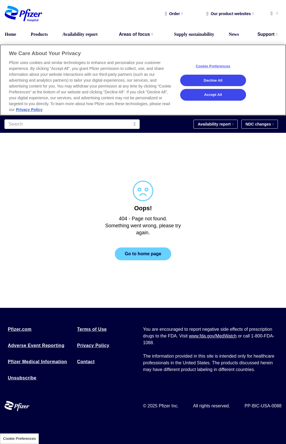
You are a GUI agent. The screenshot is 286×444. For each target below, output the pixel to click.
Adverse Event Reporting (36, 345)
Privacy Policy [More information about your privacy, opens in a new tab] (29, 109)
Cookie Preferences (19, 438)
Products (39, 34)
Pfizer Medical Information (37, 361)
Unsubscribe (22, 377)
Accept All (213, 95)
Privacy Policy (93, 345)
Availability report (79, 34)
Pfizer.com (20, 329)
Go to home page (143, 253)
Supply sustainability (194, 34)
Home (10, 34)
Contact (86, 361)
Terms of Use (92, 329)
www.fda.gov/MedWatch (213, 336)
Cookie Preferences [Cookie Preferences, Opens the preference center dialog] (213, 66)
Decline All (213, 80)
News (234, 34)
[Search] (72, 124)
